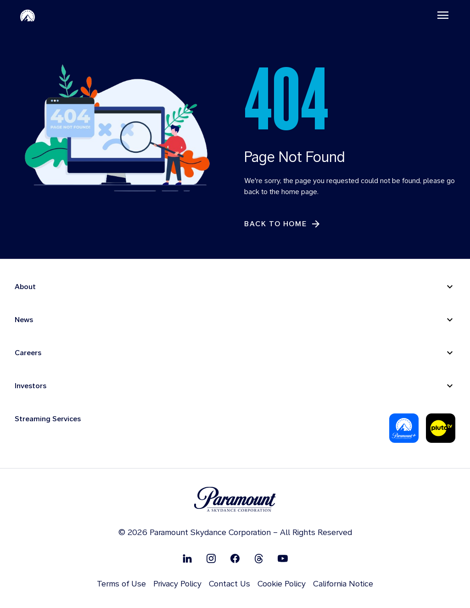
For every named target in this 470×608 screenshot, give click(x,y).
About (25, 286)
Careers (28, 352)
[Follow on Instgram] (211, 558)
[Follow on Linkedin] (187, 558)
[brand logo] (235, 499)
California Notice (343, 583)
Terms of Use (121, 583)
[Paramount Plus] (404, 428)
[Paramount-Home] (27, 15)
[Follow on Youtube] (282, 558)
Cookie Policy (281, 583)
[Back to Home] (282, 223)
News (24, 319)
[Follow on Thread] (258, 558)
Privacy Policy (177, 583)
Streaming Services (48, 418)
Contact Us (229, 583)
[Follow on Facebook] (235, 558)
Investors (30, 385)
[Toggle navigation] (443, 15)
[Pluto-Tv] (440, 428)
